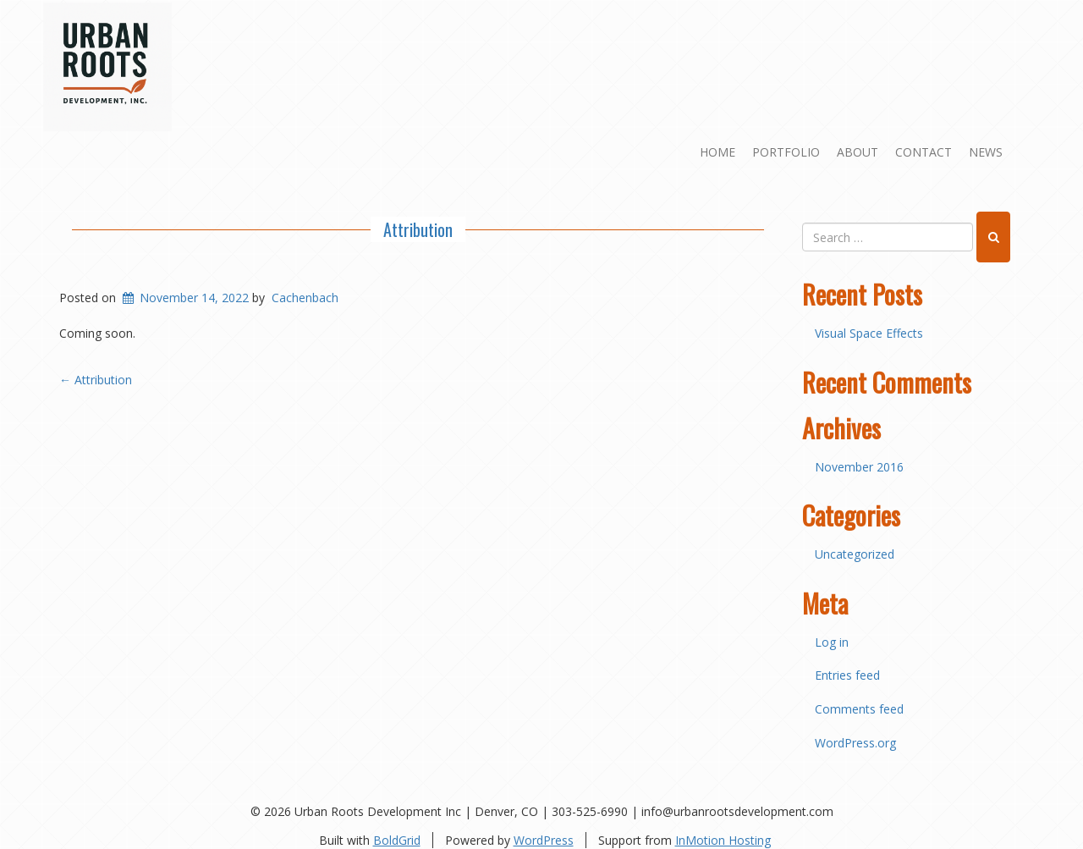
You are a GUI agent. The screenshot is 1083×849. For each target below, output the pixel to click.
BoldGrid (397, 840)
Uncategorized (854, 554)
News (986, 152)
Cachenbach (305, 297)
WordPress (544, 840)
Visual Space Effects (869, 333)
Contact (923, 152)
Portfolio (786, 152)
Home (717, 152)
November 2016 (859, 467)
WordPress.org (855, 743)
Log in (832, 642)
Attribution (418, 229)
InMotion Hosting (723, 840)
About (857, 152)
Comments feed (859, 709)
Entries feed (847, 675)
